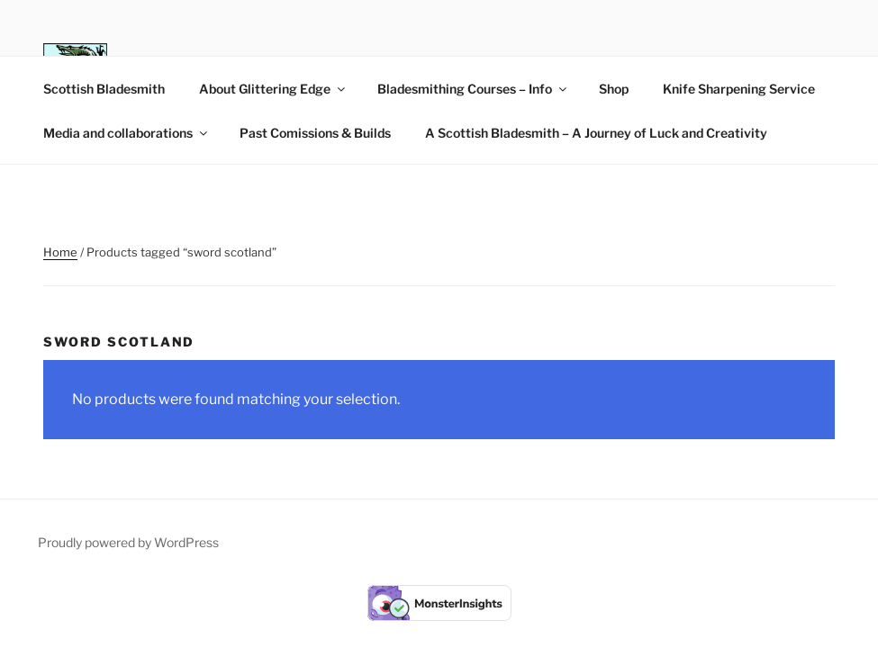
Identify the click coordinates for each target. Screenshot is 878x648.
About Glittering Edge (273, 88)
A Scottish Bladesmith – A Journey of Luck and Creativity (596, 132)
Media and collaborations (126, 132)
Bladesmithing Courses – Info (473, 88)
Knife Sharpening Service (739, 88)
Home (60, 252)
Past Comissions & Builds (315, 132)
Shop (614, 88)
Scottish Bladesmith (104, 88)
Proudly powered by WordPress (128, 542)
